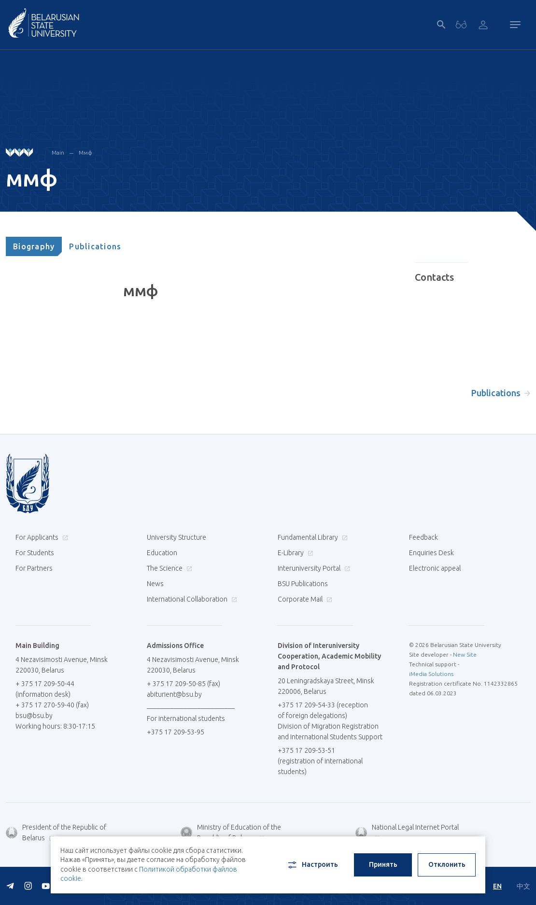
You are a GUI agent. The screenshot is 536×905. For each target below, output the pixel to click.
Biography (34, 246)
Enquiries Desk (431, 553)
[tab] (34, 246)
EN (497, 886)
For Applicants (40, 537)
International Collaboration (191, 599)
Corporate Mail (304, 599)
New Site (465, 654)
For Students (34, 553)
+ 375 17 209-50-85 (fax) (183, 684)
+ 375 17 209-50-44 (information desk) (44, 689)
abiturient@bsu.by (174, 694)
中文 (523, 886)
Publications (95, 246)
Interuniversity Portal (313, 568)
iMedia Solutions (431, 674)
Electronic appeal (435, 568)
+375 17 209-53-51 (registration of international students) (320, 761)
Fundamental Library (311, 537)
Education (162, 553)
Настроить (312, 865)
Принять (383, 864)
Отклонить (446, 864)
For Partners (34, 568)
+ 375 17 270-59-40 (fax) (52, 705)
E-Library (294, 553)
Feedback (423, 537)
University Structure (176, 537)
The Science (168, 568)
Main (58, 152)
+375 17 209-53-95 (175, 732)
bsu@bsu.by (34, 715)
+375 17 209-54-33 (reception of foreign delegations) (323, 710)
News (155, 584)
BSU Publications (303, 584)
